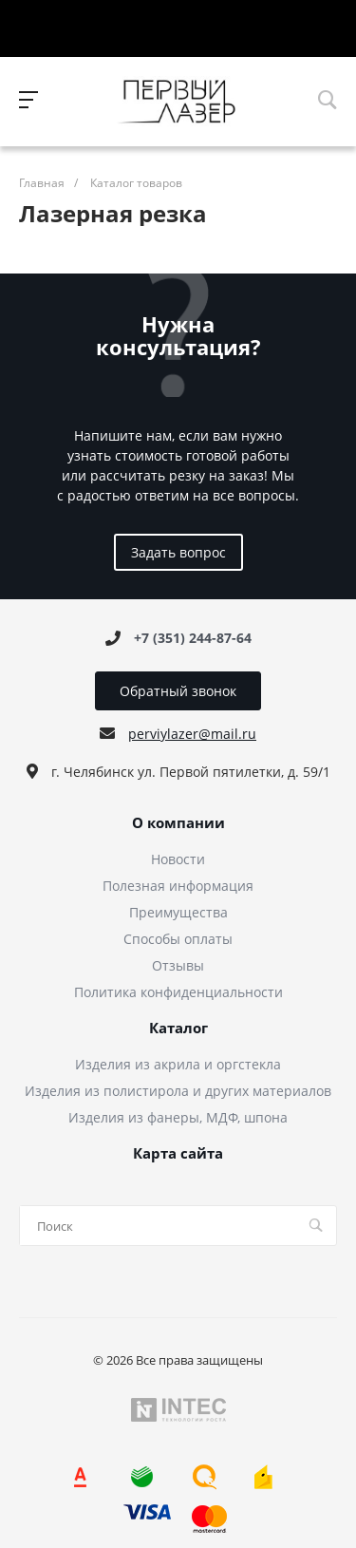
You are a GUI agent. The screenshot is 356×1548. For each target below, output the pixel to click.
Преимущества (178, 912)
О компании (178, 823)
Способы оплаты (178, 939)
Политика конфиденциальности (178, 992)
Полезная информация (178, 886)
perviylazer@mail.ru (192, 734)
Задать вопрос (178, 552)
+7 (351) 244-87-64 (193, 638)
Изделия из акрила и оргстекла (178, 1064)
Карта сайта (178, 1153)
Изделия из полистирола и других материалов (178, 1091)
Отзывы (178, 965)
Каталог (178, 1028)
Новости (178, 859)
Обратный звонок (178, 691)
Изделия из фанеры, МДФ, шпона (178, 1117)
